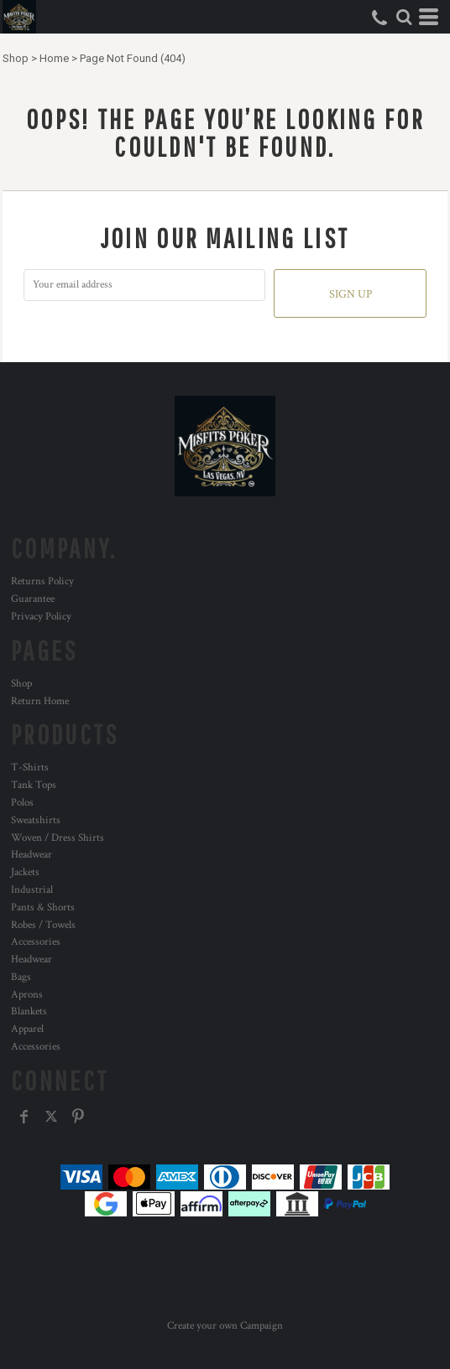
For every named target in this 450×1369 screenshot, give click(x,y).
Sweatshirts (35, 820)
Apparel (27, 1029)
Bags (21, 977)
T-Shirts (30, 767)
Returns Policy (42, 581)
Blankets (29, 1011)
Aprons (27, 995)
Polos (22, 803)
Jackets (25, 872)
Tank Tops (33, 785)
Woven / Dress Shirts (57, 838)
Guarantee (33, 599)
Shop (16, 58)
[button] (403, 16)
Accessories (35, 942)
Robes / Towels (43, 925)
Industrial (32, 890)
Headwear (31, 855)
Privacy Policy (41, 616)
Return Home (40, 701)
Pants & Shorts (43, 907)
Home (54, 58)
